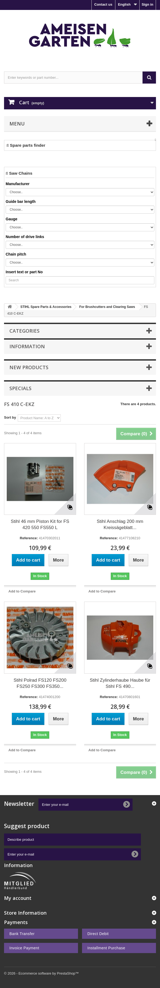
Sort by (10, 417)
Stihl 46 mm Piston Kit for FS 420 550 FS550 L (40, 524)
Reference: (29, 538)
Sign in (147, 4)
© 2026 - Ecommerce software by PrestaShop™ (41, 973)
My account (17, 898)
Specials (20, 388)
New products (28, 367)
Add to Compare (21, 591)
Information (27, 346)
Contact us (103, 4)
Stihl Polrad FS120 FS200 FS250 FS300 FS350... (39, 683)
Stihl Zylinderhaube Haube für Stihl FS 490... (120, 683)
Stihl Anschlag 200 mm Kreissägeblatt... (120, 524)
